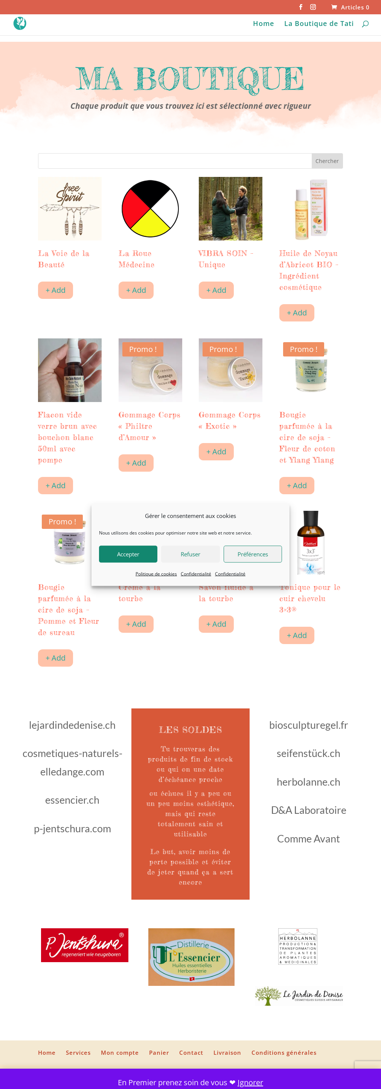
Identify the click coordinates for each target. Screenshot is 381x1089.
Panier (159, 1052)
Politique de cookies (156, 573)
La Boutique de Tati (319, 24)
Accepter (128, 554)
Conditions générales (284, 1052)
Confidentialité (196, 573)
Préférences (253, 554)
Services (78, 1052)
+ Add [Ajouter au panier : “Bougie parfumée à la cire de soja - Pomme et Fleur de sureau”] (56, 658)
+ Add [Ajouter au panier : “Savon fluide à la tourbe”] (216, 624)
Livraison (227, 1052)
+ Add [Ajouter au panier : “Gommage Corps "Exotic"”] (216, 451)
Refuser (190, 554)
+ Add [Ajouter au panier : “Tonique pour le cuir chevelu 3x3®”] (297, 635)
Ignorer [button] (250, 1082)
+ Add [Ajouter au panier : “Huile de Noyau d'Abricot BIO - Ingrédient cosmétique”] (297, 313)
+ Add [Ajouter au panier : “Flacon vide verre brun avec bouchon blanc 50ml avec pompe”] (56, 485)
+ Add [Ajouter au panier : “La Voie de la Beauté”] (56, 290)
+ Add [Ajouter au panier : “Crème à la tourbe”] (136, 624)
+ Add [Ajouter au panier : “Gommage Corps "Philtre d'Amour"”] (136, 463)
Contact (191, 1052)
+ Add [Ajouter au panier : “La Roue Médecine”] (136, 290)
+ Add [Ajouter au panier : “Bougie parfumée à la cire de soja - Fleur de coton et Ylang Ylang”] (297, 485)
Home (263, 24)
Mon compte (120, 1052)
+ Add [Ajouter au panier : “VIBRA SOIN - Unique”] (216, 290)
